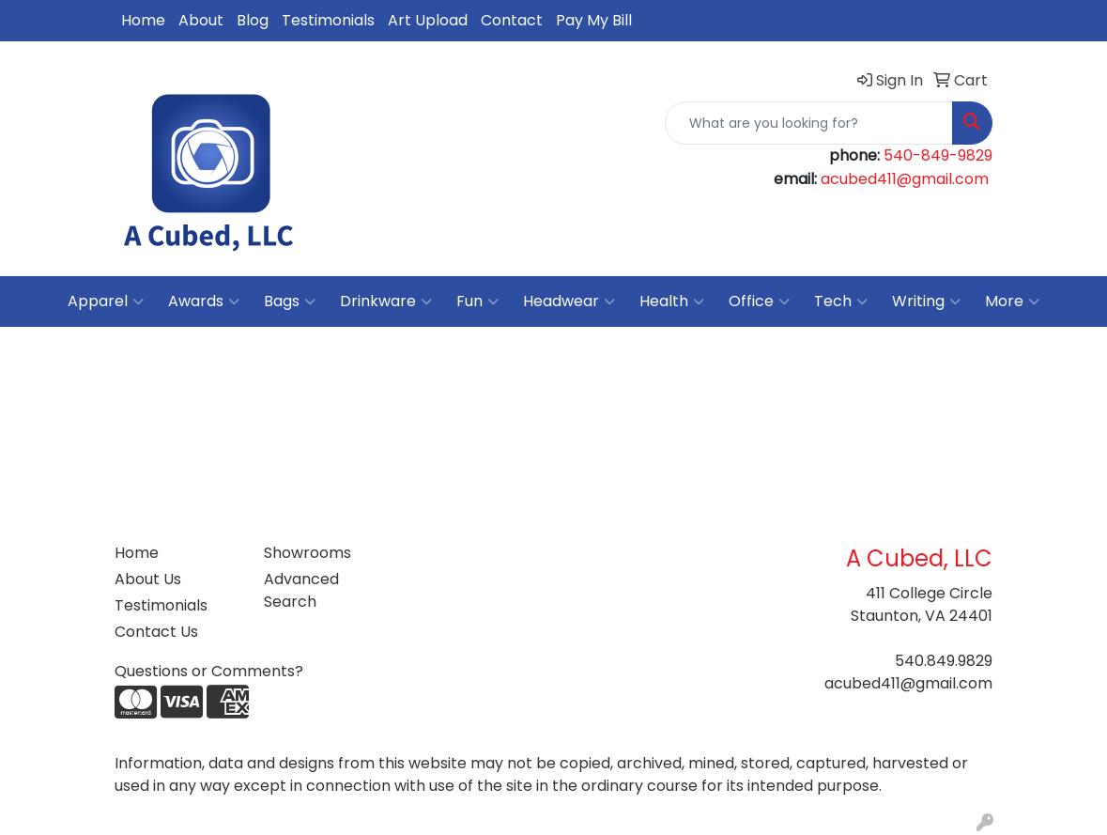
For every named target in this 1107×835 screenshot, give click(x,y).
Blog (253, 20)
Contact (512, 20)
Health (671, 301)
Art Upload (428, 20)
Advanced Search (301, 590)
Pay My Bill (594, 20)
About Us (148, 579)
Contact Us (156, 631)
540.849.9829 (943, 661)
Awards (203, 301)
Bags (289, 301)
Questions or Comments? (209, 671)
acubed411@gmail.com (905, 179)
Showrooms (307, 553)
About (200, 20)
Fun (477, 301)
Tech (841, 301)
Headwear (569, 301)
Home (143, 20)
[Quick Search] (809, 123)
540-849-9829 (938, 155)
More (1012, 301)
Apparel (106, 301)
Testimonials (328, 20)
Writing (926, 301)
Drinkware (386, 301)
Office (759, 301)
